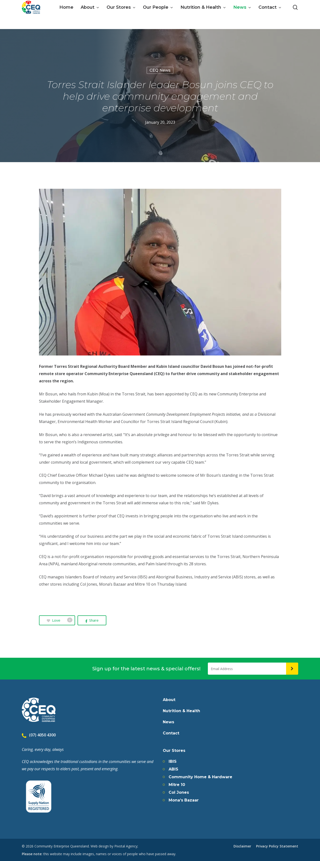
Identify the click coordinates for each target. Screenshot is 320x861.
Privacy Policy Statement (277, 846)
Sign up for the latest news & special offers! (146, 668)
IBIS (173, 761)
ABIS (173, 769)
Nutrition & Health (181, 711)
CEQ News (160, 70)
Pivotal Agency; (126, 846)
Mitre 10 (177, 785)
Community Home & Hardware (200, 777)
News (168, 722)
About (169, 700)
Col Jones (179, 792)
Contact (171, 733)
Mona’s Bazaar (184, 800)
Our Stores (174, 750)
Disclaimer (242, 846)
